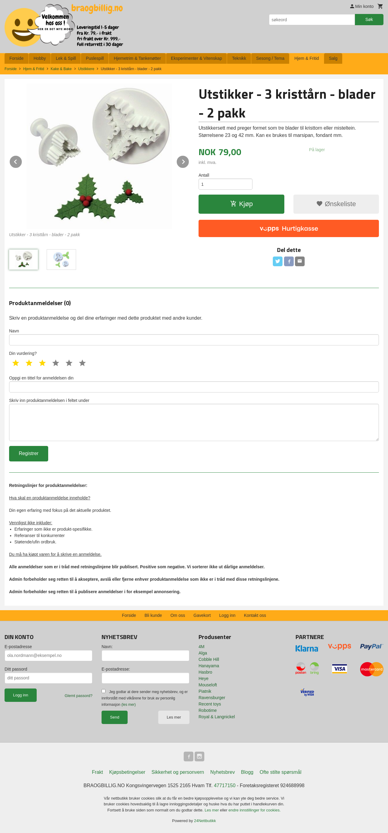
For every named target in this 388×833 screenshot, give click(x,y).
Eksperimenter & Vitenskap (196, 58)
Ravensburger (212, 697)
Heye (204, 678)
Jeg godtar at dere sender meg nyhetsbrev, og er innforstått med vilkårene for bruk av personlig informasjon (145, 698)
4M (201, 646)
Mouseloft (208, 684)
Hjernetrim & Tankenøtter (137, 58)
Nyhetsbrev (222, 772)
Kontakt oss (255, 615)
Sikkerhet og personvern (178, 772)
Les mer (174, 717)
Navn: (107, 646)
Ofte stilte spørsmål (280, 772)
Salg (333, 58)
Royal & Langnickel (217, 716)
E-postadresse (18, 646)
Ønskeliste (336, 204)
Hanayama (209, 665)
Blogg (247, 772)
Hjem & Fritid (306, 58)
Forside (16, 58)
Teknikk (239, 58)
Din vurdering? (23, 353)
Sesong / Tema (270, 58)
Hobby (40, 58)
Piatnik (205, 691)
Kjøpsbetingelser (127, 772)
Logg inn (227, 615)
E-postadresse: (116, 669)
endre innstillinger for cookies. (255, 810)
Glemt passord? (78, 695)
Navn (194, 336)
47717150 (225, 785)
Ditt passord (16, 669)
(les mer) (128, 704)
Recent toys (210, 704)
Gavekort (202, 615)
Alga (203, 653)
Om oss (177, 615)
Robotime (208, 710)
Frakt (97, 772)
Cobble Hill (209, 659)
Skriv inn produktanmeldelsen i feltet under (194, 419)
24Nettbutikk (205, 820)
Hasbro (205, 672)
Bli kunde (153, 615)
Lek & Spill (66, 58)
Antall (204, 175)
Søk (369, 19)
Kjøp (241, 204)
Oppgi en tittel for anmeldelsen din (194, 384)
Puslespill (95, 58)
